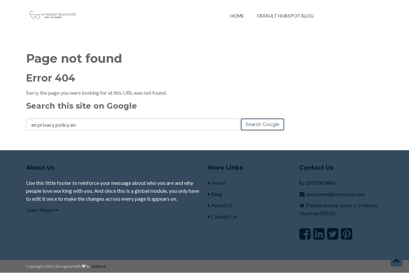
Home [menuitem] (237, 16)
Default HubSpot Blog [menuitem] (285, 16)
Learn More (42, 210)
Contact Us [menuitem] (222, 216)
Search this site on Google (81, 106)
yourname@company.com (336, 194)
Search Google (262, 124)
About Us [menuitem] (220, 205)
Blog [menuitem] (215, 194)
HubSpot (98, 266)
